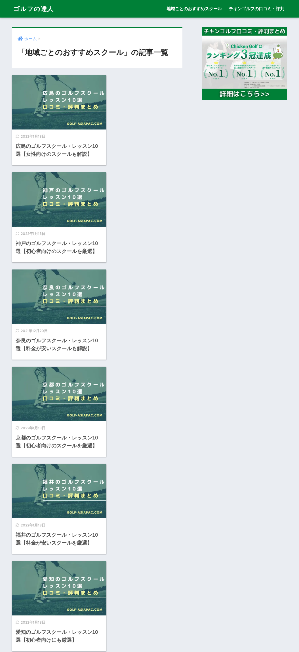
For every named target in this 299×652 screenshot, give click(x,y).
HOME (149, 623)
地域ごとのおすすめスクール (194, 8)
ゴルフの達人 (34, 9)
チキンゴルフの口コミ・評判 (256, 8)
